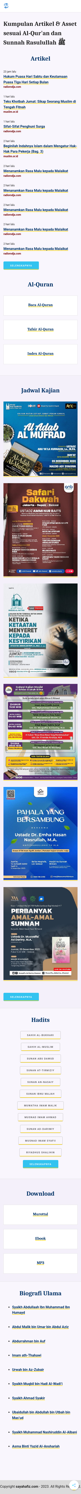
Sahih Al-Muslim (40, 1047)
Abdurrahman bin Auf (28, 1341)
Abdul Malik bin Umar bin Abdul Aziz (40, 1327)
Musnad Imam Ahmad (41, 1117)
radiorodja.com (12, 86)
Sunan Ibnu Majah (40, 1093)
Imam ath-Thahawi (26, 1355)
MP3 (40, 1263)
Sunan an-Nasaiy (40, 1082)
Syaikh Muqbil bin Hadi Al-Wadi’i (37, 1384)
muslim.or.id (10, 111)
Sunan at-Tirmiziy (40, 1070)
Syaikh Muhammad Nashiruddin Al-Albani (44, 1432)
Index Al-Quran (40, 353)
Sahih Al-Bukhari (40, 1035)
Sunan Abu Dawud (40, 1058)
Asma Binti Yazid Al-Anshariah (36, 1446)
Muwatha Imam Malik (40, 1105)
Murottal (40, 1214)
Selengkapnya (21, 265)
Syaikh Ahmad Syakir (28, 1398)
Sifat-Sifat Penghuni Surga (24, 126)
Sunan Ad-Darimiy (40, 1129)
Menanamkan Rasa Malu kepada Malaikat (35, 171)
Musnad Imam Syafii (40, 1140)
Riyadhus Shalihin (40, 1152)
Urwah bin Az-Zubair (28, 1370)
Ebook (40, 1238)
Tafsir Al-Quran (40, 329)
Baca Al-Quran (40, 305)
